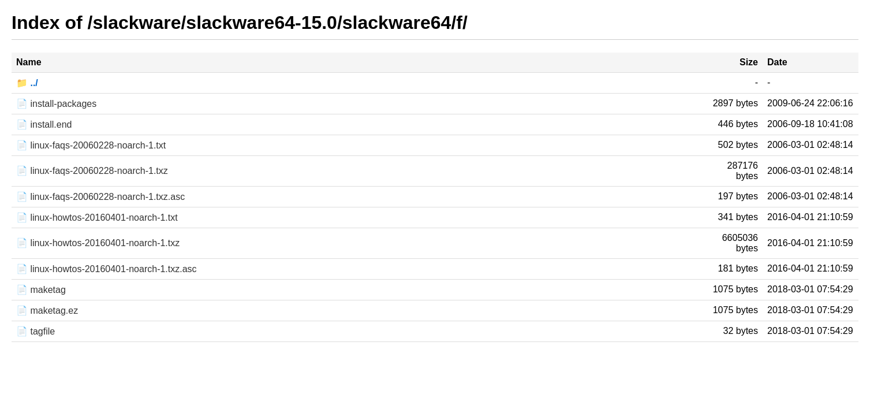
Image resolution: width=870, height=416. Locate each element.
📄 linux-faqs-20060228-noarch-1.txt (91, 145)
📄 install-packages (56, 104)
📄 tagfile (35, 331)
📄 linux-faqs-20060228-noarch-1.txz (92, 171)
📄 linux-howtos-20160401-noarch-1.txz (98, 243)
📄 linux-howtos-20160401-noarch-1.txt (97, 217)
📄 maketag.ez (47, 310)
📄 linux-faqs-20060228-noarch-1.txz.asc (100, 197)
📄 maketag (41, 290)
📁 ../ (27, 83)
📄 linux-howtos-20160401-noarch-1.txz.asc (106, 269)
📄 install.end (44, 124)
